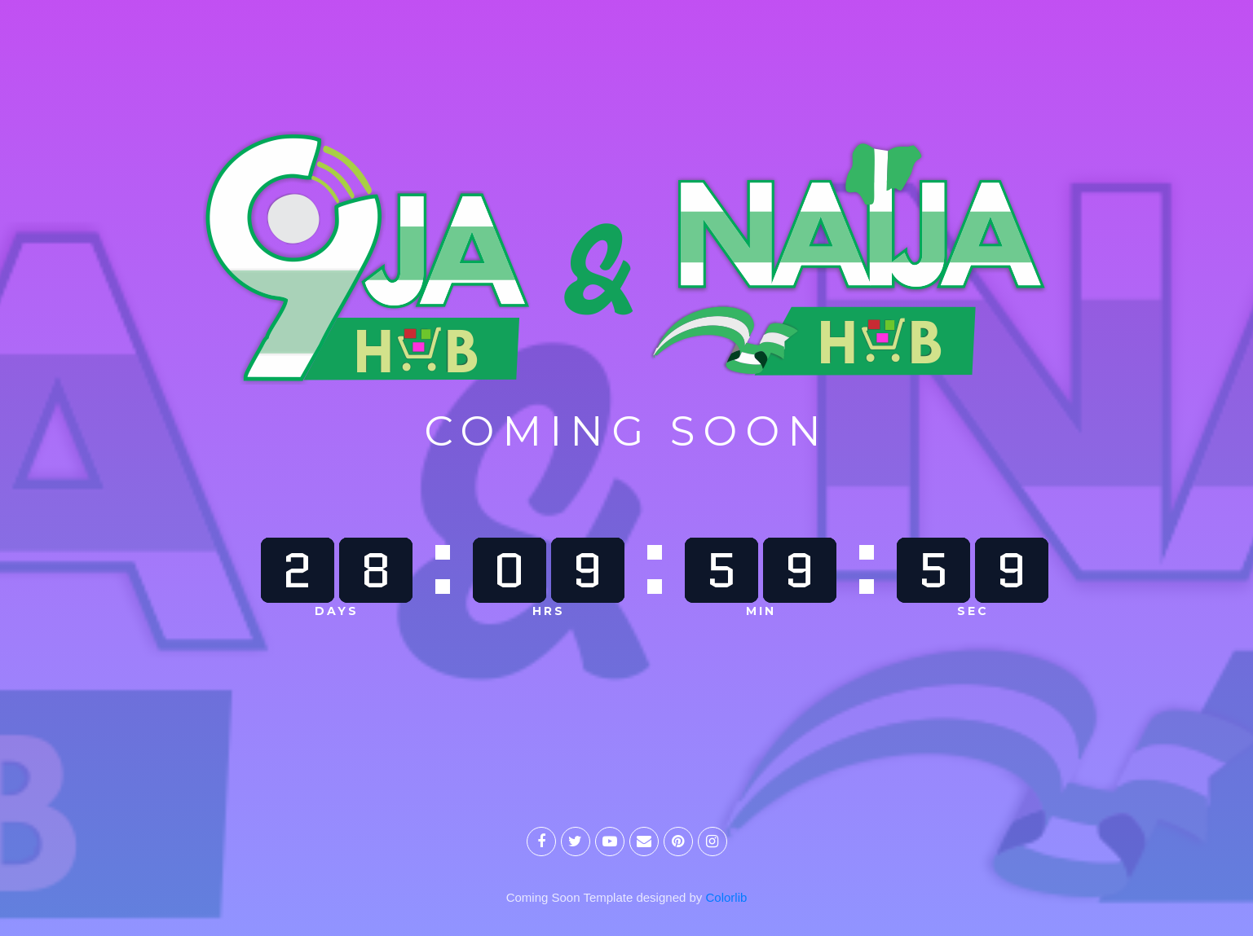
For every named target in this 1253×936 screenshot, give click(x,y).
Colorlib (727, 897)
